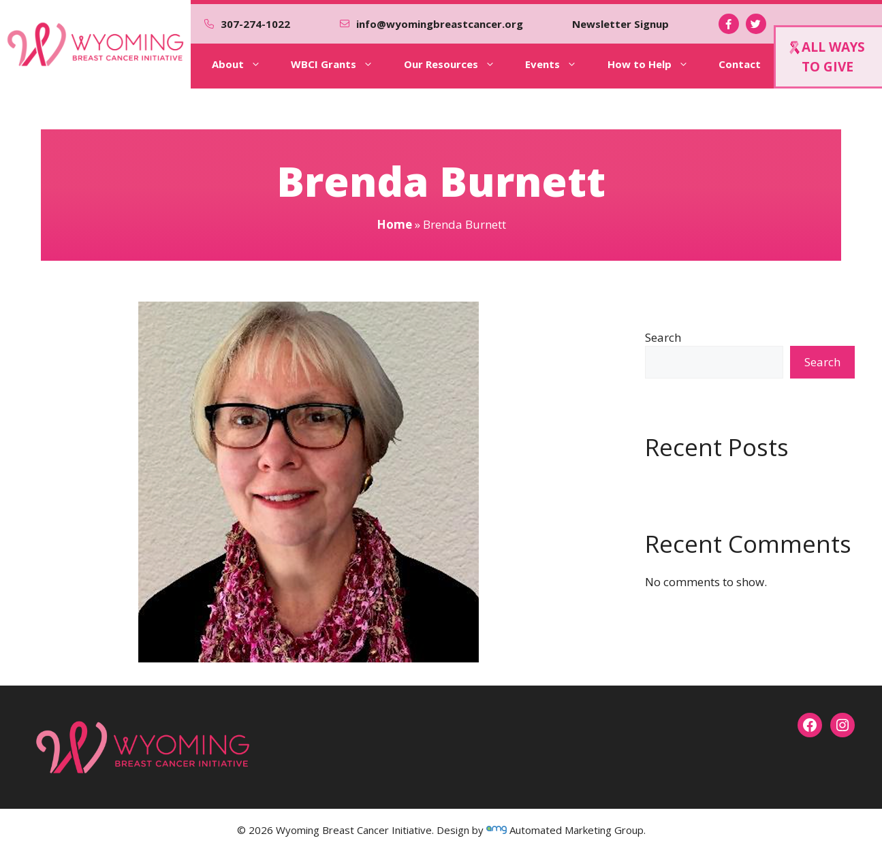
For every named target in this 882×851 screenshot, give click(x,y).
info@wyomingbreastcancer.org (439, 24)
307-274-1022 (255, 24)
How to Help (658, 64)
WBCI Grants (341, 64)
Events (560, 64)
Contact (740, 64)
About (246, 64)
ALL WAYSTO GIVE (827, 57)
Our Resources (459, 64)
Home (394, 224)
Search (663, 337)
